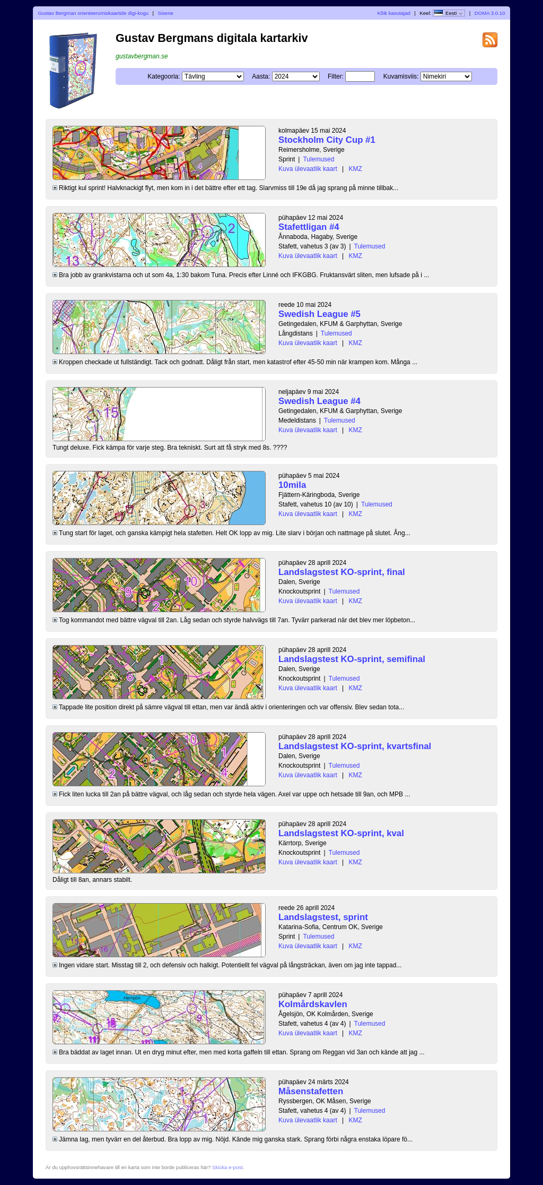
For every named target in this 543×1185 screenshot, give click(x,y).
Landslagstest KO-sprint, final (341, 572)
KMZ (355, 169)
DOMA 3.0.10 (490, 13)
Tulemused (318, 159)
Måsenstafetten (310, 1091)
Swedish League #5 (319, 314)
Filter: (336, 76)
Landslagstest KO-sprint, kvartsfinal (354, 746)
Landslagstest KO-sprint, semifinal (351, 659)
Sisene (165, 13)
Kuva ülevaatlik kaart (307, 169)
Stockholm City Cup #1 (326, 140)
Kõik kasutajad (393, 13)
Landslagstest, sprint (323, 917)
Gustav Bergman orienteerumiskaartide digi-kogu (93, 13)
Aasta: (261, 76)
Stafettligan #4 (308, 227)
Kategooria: (163, 76)
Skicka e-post (227, 1167)
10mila (292, 485)
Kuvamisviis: (401, 76)
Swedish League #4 (319, 401)
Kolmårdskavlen (312, 1004)
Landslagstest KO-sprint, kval (341, 833)
